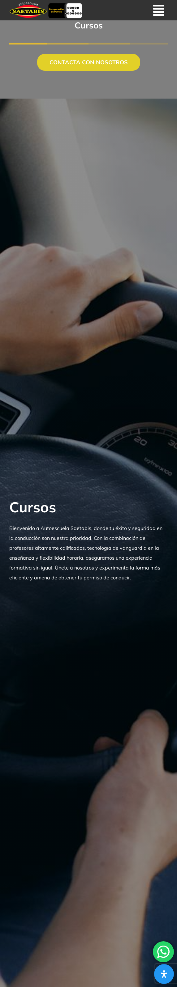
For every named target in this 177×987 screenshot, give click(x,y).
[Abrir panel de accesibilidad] (164, 974)
